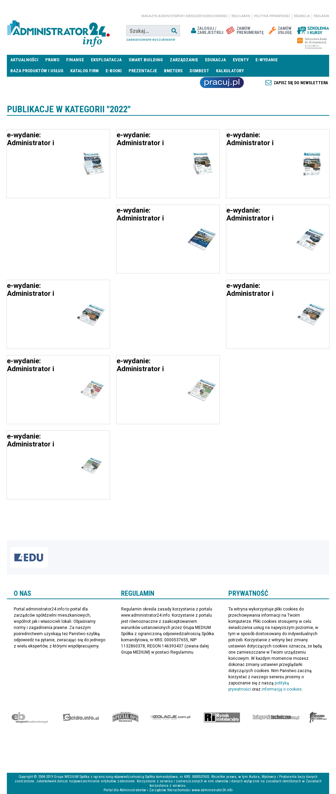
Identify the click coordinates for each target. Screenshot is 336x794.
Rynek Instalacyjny (222, 717)
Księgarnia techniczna (276, 717)
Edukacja (215, 59)
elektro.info (80, 717)
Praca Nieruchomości (222, 82)
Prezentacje (143, 70)
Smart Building (146, 59)
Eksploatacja (106, 59)
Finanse (75, 59)
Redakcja (302, 16)
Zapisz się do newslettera (301, 82)
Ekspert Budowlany (29, 717)
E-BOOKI (114, 70)
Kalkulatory (230, 70)
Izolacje (170, 717)
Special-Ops (125, 717)
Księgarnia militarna (318, 717)
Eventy (241, 59)
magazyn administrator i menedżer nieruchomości (184, 16)
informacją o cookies (282, 689)
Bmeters (173, 70)
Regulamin (240, 16)
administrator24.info (58, 31)
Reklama (321, 16)
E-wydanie (266, 59)
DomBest (199, 70)
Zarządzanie (184, 59)
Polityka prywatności (272, 16)
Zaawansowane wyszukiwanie (150, 39)
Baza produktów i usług (36, 70)
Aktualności (24, 59)
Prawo (52, 59)
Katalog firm (84, 70)
